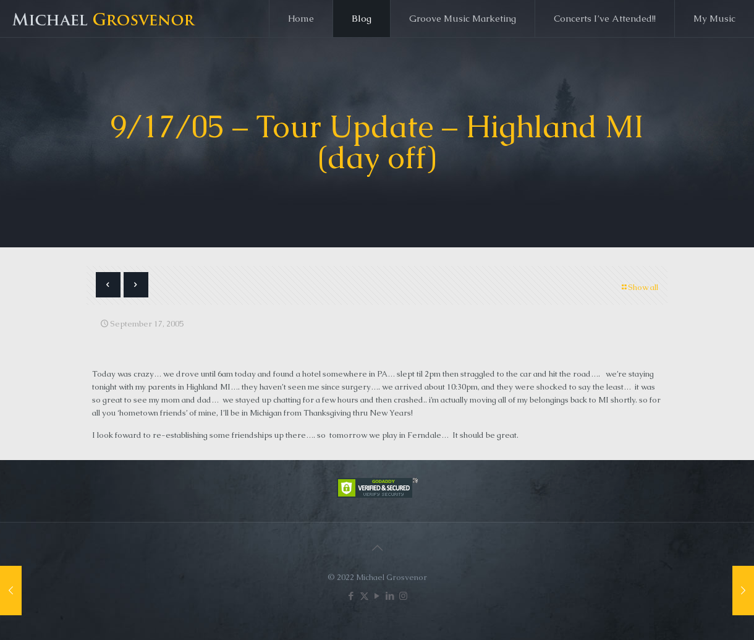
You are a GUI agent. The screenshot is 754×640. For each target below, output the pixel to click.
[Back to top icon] (377, 548)
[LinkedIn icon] (390, 596)
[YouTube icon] (377, 596)
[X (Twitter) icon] (364, 596)
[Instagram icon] (403, 596)
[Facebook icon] (351, 596)
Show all (639, 287)
